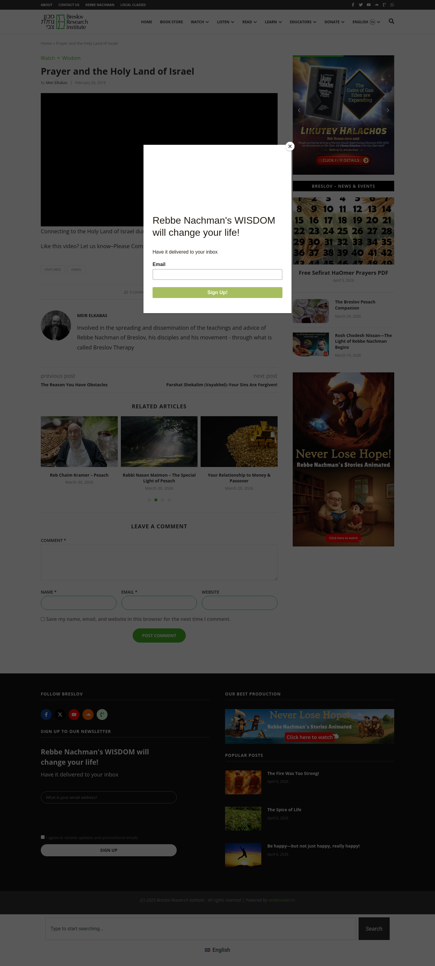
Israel (76, 269)
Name (48, 592)
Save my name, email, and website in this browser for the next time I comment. (138, 619)
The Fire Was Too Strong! (293, 773)
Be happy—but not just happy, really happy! (313, 846)
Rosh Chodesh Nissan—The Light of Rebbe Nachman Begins (363, 341)
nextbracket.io (281, 900)
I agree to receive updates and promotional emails (92, 837)
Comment (53, 540)
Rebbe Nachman (99, 4)
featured (53, 269)
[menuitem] (217, 950)
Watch (48, 58)
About (46, 4)
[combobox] (200, 928)
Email (129, 592)
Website (210, 592)
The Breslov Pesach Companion (355, 305)
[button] (163, 292)
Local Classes (133, 4)
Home (46, 43)
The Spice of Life (284, 809)
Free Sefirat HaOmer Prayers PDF (343, 272)
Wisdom (71, 58)
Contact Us (68, 4)
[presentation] (87, 818)
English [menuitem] (221, 950)
